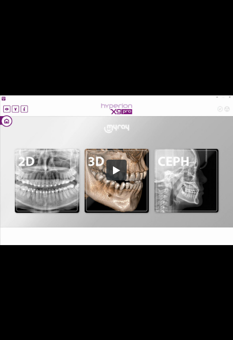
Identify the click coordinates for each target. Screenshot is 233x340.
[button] (116, 170)
